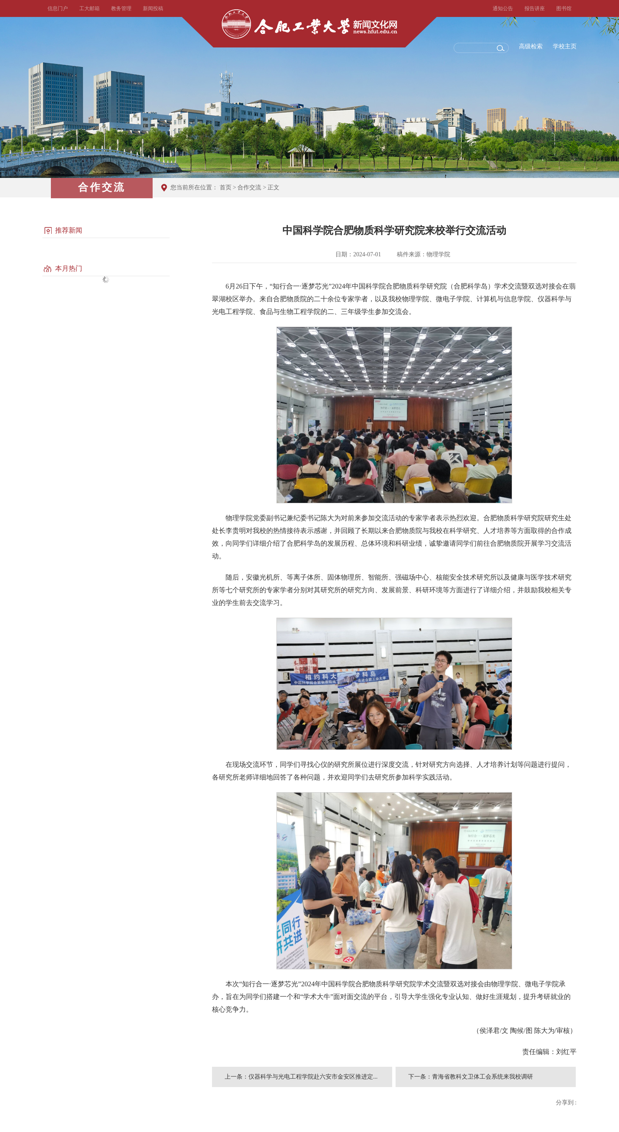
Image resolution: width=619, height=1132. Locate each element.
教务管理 (121, 8)
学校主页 (565, 46)
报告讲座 (534, 8)
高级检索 (531, 46)
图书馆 (564, 8)
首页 (225, 187)
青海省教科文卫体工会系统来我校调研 (482, 1077)
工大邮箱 (89, 8)
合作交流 (249, 187)
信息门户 (57, 8)
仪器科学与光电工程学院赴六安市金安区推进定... (313, 1077)
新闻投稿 (153, 8)
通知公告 (503, 8)
